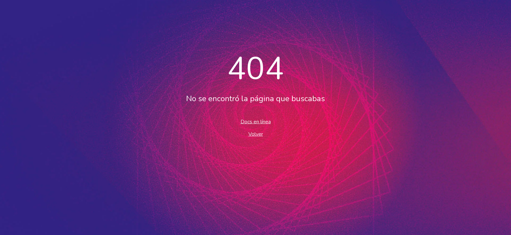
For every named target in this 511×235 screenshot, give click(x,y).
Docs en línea (256, 121)
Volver (255, 134)
